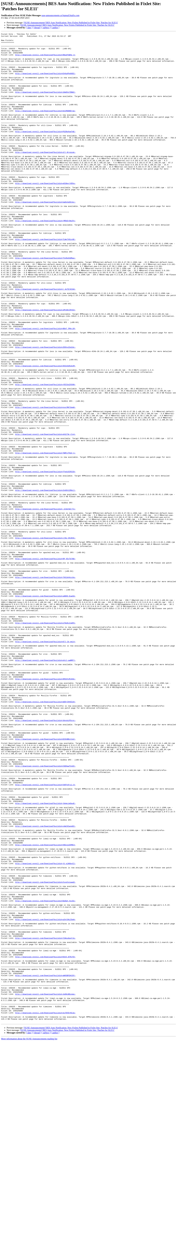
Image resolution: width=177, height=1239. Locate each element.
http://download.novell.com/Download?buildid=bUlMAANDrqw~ (45, 126)
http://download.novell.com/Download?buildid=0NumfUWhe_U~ (45, 59)
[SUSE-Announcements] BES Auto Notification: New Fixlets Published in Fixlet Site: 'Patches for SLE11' (71, 22)
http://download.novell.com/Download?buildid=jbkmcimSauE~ (45, 957)
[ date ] (29, 27)
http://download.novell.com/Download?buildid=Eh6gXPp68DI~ (45, 81)
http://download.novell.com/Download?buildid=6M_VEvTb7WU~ (45, 664)
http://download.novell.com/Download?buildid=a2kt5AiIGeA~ (45, 1097)
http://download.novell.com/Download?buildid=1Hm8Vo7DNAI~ (45, 104)
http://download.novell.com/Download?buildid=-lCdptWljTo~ (45, 604)
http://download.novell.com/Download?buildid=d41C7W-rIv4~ (45, 514)
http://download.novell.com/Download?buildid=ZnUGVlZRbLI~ (45, 582)
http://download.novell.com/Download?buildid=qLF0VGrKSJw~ (45, 1209)
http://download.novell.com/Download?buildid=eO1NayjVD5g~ (45, 213)
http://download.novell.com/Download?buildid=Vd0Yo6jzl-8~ (45, 935)
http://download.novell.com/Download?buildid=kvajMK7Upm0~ (45, 482)
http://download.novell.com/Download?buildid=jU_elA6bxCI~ (45, 1029)
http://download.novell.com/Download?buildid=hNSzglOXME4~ (45, 1007)
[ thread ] (37, 27)
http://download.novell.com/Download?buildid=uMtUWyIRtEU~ (45, 365)
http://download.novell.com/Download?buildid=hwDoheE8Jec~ (45, 236)
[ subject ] (46, 27)
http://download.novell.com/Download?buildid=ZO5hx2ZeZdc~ (45, 410)
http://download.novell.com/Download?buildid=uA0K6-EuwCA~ (45, 708)
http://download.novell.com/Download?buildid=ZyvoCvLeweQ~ (45, 1052)
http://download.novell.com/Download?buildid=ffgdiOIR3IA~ (45, 559)
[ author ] (55, 27)
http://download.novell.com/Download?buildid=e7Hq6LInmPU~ (45, 741)
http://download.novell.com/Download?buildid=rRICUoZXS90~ (45, 455)
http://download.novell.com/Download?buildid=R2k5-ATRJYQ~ (45, 1141)
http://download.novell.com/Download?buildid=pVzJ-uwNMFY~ (45, 786)
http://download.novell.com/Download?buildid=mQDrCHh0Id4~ (45, 835)
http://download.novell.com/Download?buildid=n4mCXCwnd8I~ (45, 985)
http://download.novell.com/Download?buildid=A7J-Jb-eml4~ (45, 763)
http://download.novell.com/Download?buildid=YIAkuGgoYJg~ (45, 1119)
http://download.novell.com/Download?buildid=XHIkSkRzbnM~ (45, 432)
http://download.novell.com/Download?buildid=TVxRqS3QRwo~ (45, 303)
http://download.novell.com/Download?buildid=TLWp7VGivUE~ (45, 281)
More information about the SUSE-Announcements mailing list (29, 1236)
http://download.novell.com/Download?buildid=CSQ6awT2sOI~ (45, 913)
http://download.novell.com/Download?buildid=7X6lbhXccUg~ (45, 686)
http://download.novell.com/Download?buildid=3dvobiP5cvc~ (45, 858)
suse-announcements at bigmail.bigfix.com (60, 15)
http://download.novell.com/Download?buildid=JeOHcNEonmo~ (45, 1186)
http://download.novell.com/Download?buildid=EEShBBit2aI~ (45, 880)
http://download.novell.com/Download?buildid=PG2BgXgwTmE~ (45, 151)
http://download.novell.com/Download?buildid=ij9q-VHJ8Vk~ (45, 639)
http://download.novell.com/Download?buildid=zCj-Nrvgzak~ (45, 176)
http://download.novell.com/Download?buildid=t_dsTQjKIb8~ (45, 340)
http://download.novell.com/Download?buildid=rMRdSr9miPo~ (45, 258)
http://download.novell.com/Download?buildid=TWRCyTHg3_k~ (45, 537)
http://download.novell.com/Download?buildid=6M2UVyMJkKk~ (45, 808)
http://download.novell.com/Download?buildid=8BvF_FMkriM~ (45, 388)
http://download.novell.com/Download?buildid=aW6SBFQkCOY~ (45, 1164)
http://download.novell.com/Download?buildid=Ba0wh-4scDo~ (45, 1074)
